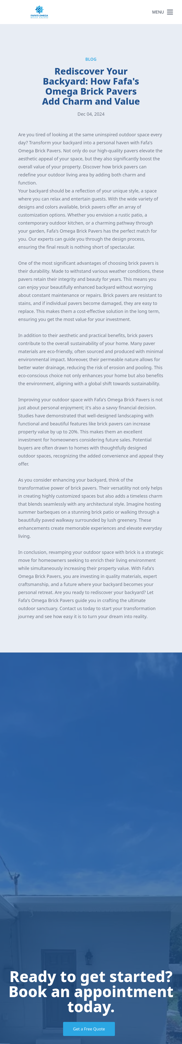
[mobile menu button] (170, 12)
